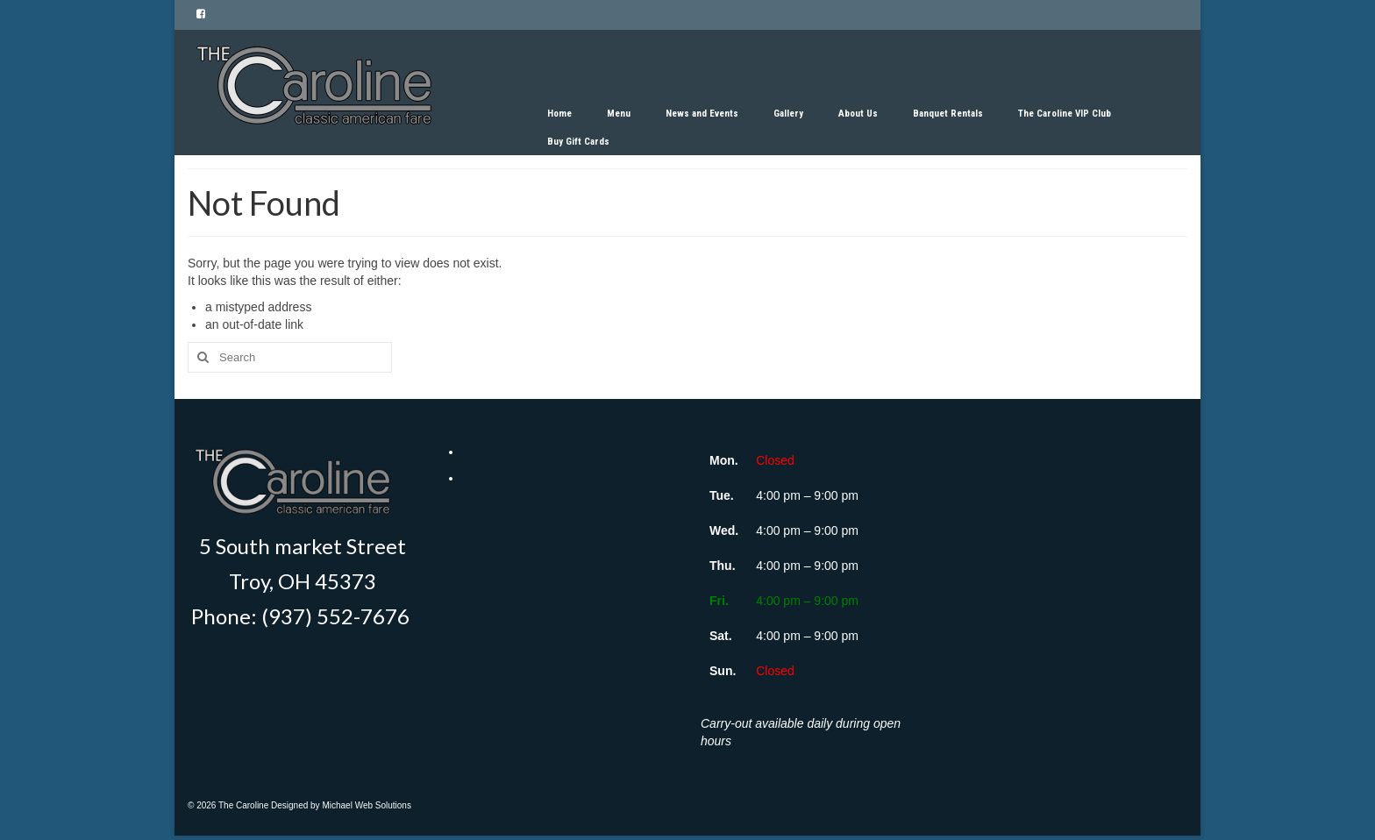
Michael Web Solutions (366, 805)
